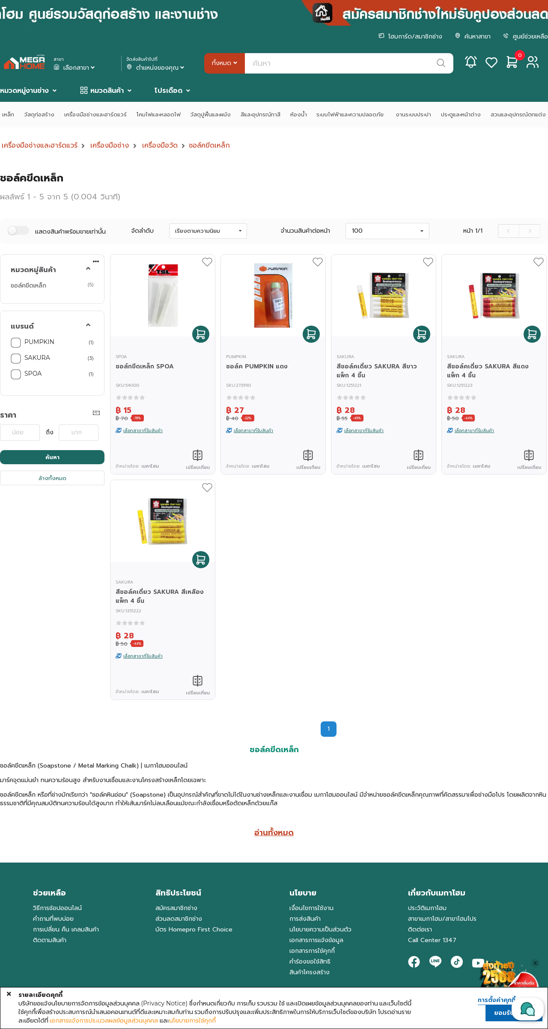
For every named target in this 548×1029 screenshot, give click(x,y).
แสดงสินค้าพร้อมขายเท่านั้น (70, 231)
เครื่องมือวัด (160, 145)
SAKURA (37, 358)
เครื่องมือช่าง (109, 145)
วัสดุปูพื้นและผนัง (210, 114)
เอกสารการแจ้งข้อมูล (316, 940)
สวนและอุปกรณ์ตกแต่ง (518, 114)
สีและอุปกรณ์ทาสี (260, 114)
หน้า (472, 231)
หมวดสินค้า (107, 91)
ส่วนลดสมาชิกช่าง (178, 918)
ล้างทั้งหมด (52, 478)
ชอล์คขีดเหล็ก (209, 145)
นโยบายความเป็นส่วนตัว (320, 929)
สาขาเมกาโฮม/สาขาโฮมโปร (442, 918)
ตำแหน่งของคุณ (156, 68)
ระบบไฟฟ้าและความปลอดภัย (351, 114)
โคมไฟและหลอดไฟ (159, 114)
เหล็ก (8, 114)
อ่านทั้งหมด (274, 832)
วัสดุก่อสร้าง (39, 114)
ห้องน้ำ (298, 114)
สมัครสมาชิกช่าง (176, 908)
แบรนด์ (22, 326)
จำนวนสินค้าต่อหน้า (305, 231)
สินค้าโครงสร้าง (309, 972)
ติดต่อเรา (420, 929)
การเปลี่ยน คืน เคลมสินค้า (66, 929)
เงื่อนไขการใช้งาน (311, 908)
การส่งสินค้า (305, 918)
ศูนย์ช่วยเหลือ (525, 36)
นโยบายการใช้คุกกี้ (192, 1020)
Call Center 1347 (432, 940)
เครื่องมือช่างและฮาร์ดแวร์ (95, 114)
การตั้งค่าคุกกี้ (496, 1000)
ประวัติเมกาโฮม (427, 908)
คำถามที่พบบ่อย (53, 918)
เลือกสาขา (75, 68)
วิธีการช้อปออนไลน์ (57, 908)
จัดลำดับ (142, 231)
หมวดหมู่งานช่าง (24, 91)
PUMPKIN (39, 342)
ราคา (8, 415)
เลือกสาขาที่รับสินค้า (143, 430)
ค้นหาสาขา (473, 36)
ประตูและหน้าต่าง (461, 114)
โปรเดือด (168, 91)
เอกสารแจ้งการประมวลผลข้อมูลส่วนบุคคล (104, 1020)
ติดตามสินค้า (49, 940)
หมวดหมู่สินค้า (33, 270)
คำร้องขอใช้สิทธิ (310, 961)
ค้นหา (52, 457)
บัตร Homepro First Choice (193, 929)
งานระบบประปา (413, 114)
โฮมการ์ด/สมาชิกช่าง (410, 36)
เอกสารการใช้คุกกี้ (312, 950)
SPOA (33, 373)
